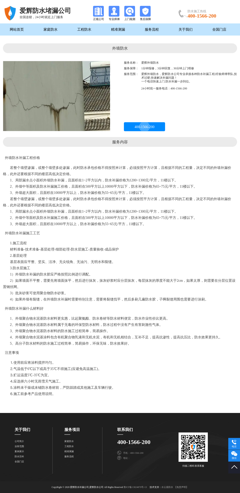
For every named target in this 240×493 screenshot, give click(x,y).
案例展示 (19, 451)
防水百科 (19, 456)
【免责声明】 (181, 487)
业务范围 (19, 446)
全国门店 (219, 29)
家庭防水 (51, 29)
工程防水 (84, 29)
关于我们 (186, 29)
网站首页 (17, 29)
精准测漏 (118, 29)
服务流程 (152, 29)
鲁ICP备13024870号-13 (135, 487)
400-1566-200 (145, 127)
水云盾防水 (167, 487)
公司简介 (19, 441)
